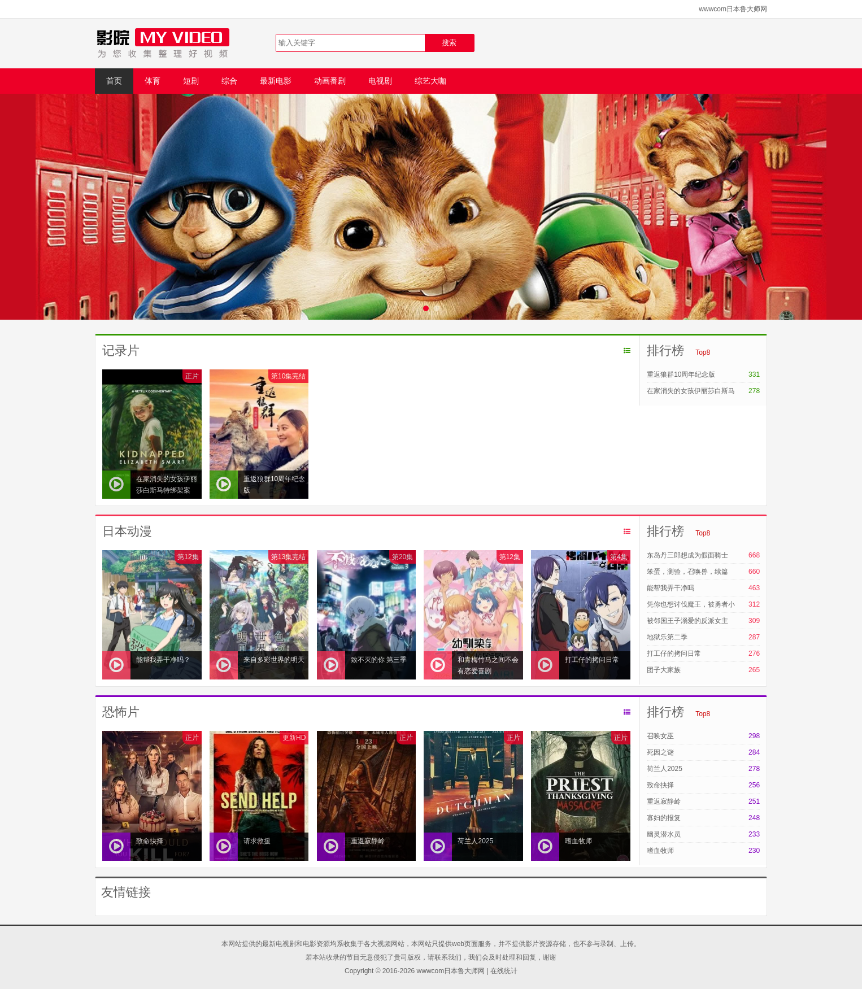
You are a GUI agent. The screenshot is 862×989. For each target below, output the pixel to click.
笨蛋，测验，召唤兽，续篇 (687, 572)
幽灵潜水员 (664, 834)
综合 (229, 80)
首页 (114, 80)
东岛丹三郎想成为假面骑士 (687, 555)
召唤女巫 (660, 736)
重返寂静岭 (664, 801)
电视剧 (380, 80)
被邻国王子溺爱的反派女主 (687, 621)
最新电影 (275, 80)
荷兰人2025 (664, 769)
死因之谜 (660, 752)
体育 (152, 80)
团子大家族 (664, 670)
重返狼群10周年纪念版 (681, 374)
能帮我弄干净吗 (670, 588)
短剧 (191, 80)
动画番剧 (330, 80)
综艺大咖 (430, 80)
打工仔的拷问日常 (674, 653)
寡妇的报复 (664, 818)
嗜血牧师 (660, 851)
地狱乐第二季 (667, 637)
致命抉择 (660, 785)
